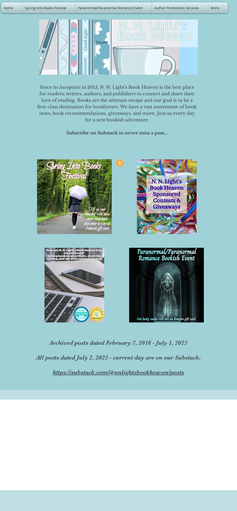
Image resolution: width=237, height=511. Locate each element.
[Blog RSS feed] (120, 163)
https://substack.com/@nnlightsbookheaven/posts (118, 372)
